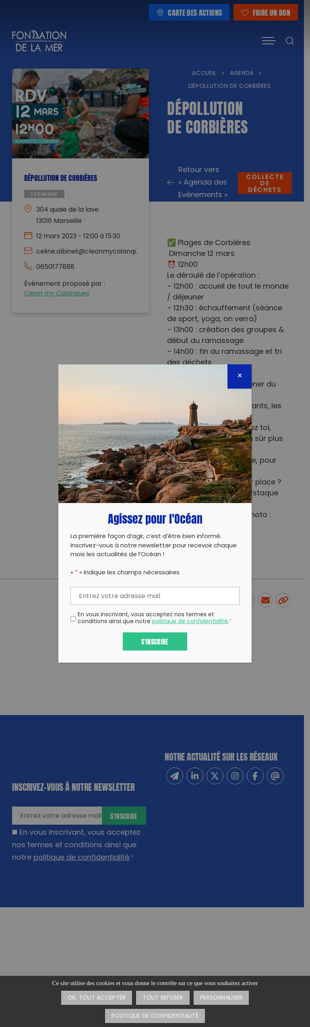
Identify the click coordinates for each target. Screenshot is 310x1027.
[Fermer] (239, 376)
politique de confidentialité (190, 621)
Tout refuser (163, 998)
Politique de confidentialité (155, 1016)
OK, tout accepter (97, 998)
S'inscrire (154, 641)
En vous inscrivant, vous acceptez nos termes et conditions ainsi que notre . (155, 619)
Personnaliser (221, 998)
